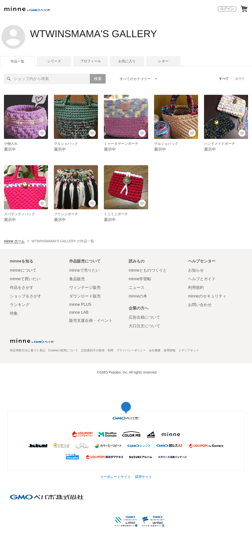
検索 (98, 79)
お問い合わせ (200, 305)
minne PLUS (80, 304)
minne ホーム (14, 241)
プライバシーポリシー (131, 350)
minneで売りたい (84, 270)
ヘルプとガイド (202, 279)
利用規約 (196, 287)
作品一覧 (17, 61)
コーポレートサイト (115, 477)
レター (163, 61)
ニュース (136, 287)
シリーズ (54, 61)
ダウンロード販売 (85, 296)
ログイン (227, 9)
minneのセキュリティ (207, 296)
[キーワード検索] (47, 78)
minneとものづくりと (148, 270)
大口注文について (144, 326)
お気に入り (127, 61)
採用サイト (143, 477)
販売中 (240, 79)
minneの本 (138, 296)
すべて (224, 79)
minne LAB (78, 312)
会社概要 (155, 350)
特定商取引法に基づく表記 (27, 350)
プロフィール (90, 61)
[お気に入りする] (42, 133)
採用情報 (169, 350)
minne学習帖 (140, 279)
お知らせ (196, 270)
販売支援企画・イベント (90, 320)
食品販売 (77, 279)
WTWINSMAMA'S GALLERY (93, 33)
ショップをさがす (25, 296)
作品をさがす (21, 287)
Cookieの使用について (63, 350)
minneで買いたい (25, 279)
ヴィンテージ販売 (85, 287)
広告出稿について (144, 317)
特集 (14, 313)
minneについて (23, 270)
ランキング (20, 305)
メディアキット (188, 350)
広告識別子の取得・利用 (97, 350)
